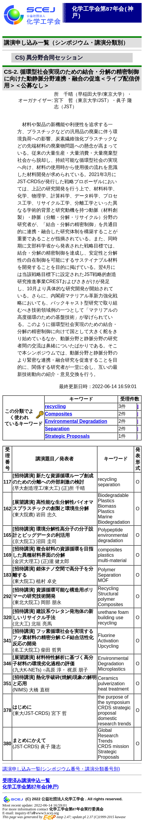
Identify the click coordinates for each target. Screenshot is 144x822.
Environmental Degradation (76, 421)
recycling (55, 406)
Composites (58, 413)
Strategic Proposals (67, 436)
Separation (57, 428)
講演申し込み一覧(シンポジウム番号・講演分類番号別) (61, 768)
